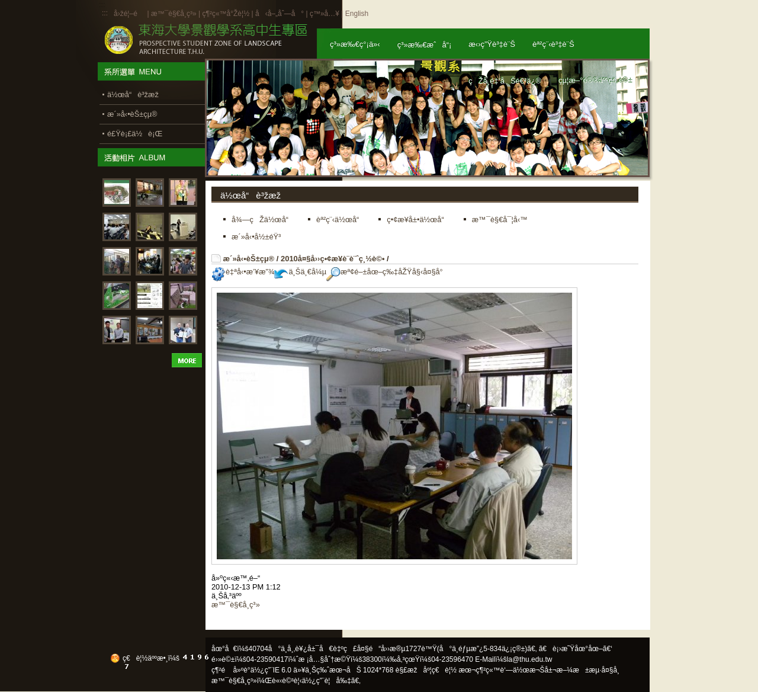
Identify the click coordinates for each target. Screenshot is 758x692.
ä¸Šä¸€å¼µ (300, 271)
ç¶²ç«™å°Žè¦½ (225, 13)
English (356, 13)
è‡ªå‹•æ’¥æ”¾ (242, 271)
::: (105, 13)
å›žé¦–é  (129, 13)
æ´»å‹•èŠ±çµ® (249, 258)
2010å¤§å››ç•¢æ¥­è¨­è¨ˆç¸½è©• (333, 258)
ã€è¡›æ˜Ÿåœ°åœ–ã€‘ (575, 649)
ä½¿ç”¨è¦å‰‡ (326, 681)
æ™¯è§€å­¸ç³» (174, 13)
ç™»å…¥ (324, 13)
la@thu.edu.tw (530, 659)
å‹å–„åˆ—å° (279, 13)
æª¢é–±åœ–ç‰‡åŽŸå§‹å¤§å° (387, 271)
